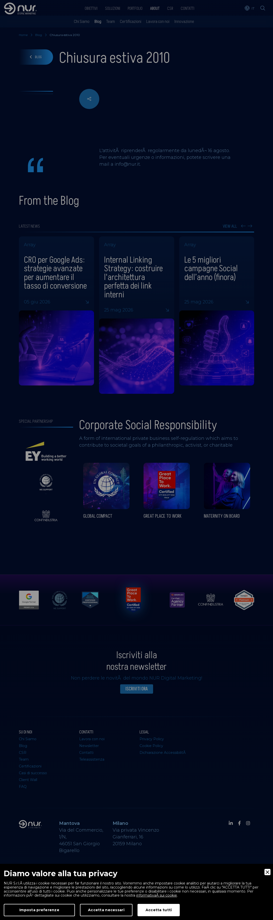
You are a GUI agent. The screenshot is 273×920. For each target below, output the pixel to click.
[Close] (267, 872)
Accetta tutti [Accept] (159, 910)
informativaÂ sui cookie (156, 895)
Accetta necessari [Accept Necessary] (106, 910)
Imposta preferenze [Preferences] (39, 910)
